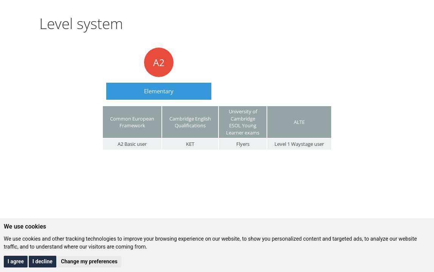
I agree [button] (16, 261)
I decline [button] (43, 261)
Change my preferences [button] (89, 261)
